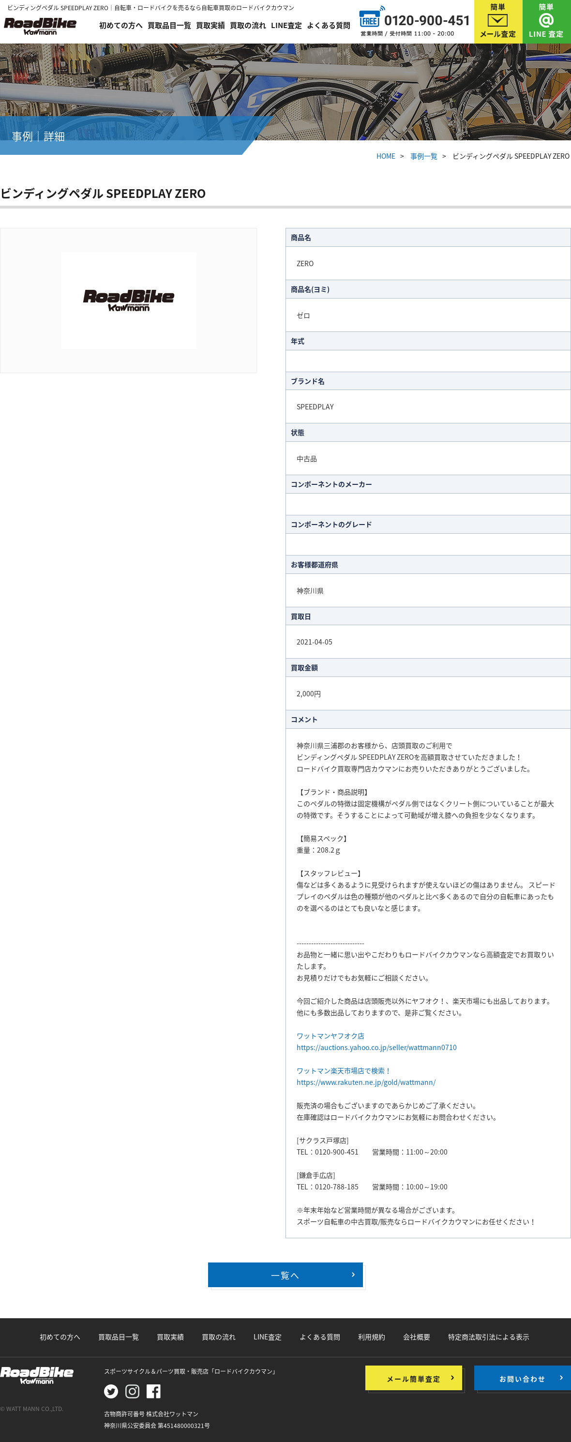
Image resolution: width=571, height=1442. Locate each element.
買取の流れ (248, 25)
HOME (385, 156)
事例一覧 (423, 156)
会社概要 (416, 1336)
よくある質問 (328, 25)
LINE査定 (286, 25)
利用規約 (371, 1336)
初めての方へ (121, 25)
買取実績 (210, 25)
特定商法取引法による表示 (488, 1336)
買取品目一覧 (169, 25)
